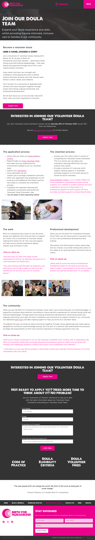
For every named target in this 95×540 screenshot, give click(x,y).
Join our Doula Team (54, 503)
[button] (56, 4)
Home (6, 503)
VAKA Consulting (87, 537)
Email (24, 416)
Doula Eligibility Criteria (43, 130)
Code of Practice (18, 463)
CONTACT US (5, 537)
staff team (19, 320)
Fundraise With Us (35, 503)
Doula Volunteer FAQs (30, 161)
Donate (63, 4)
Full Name (26, 408)
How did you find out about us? (34, 438)
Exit (89, 4)
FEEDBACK (22, 537)
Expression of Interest (31, 424)
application (21, 171)
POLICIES (14, 537)
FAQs (80, 503)
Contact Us (69, 503)
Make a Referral (18, 503)
